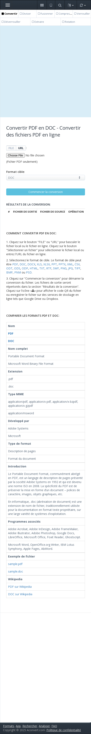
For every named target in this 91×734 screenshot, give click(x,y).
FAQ (54, 726)
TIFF (77, 268)
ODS (17, 268)
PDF (15, 264)
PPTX (62, 264)
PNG (64, 268)
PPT (54, 264)
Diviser (25, 13)
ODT (9, 268)
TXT (42, 268)
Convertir (9, 13)
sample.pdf (15, 564)
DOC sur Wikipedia (20, 594)
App (18, 726)
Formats (8, 726)
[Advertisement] (45, 71)
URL (21, 148)
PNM (17, 272)
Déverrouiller (11, 22)
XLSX (46, 264)
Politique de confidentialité (63, 730)
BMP (9, 272)
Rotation (68, 22)
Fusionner (45, 13)
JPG (70, 268)
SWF (56, 268)
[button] (42, 5)
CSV (77, 264)
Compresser (65, 13)
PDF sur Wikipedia (20, 587)
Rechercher (29, 726)
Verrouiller (82, 13)
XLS (39, 264)
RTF (48, 268)
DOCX (31, 264)
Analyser (44, 726)
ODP (25, 268)
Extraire (38, 22)
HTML (34, 268)
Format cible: (15, 172)
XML (70, 264)
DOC (23, 264)
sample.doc (15, 571)
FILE (11, 148)
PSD (29, 272)
